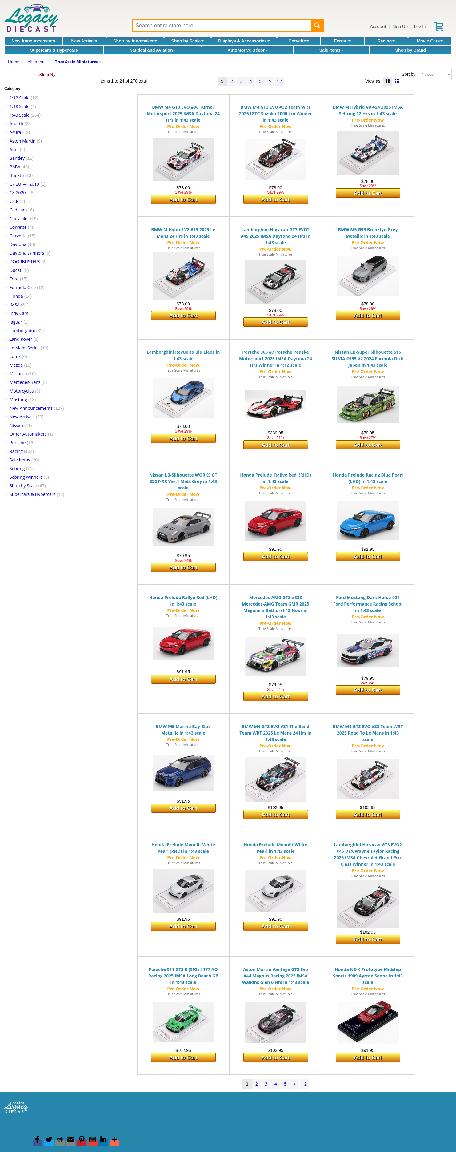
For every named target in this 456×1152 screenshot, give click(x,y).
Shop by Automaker (135, 40)
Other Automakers (28, 434)
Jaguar (16, 322)
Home (13, 61)
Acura (15, 132)
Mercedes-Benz (25, 382)
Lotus (15, 356)
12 (279, 81)
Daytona (18, 244)
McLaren (18, 374)
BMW (15, 167)
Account (378, 26)
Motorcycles (22, 391)
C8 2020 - (19, 192)
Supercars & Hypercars (54, 50)
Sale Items (331, 50)
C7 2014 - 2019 (24, 184)
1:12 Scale (20, 98)
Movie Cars (430, 40)
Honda (16, 296)
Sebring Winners (26, 477)
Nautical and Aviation (152, 50)
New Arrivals (84, 40)
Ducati (16, 270)
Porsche (18, 442)
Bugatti (17, 175)
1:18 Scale (20, 106)
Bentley (17, 158)
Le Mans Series (24, 348)
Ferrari (342, 40)
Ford (14, 279)
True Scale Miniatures (76, 61)
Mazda (16, 365)
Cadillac (17, 210)
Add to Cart (183, 200)
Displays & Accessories (244, 40)
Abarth (16, 124)
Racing (386, 40)
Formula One (23, 287)
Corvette (299, 40)
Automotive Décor (247, 50)
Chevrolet (19, 218)
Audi (14, 149)
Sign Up (400, 26)
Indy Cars (19, 313)
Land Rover (21, 339)
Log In (420, 26)
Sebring (17, 468)
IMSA (15, 305)
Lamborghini (22, 330)
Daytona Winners (27, 253)
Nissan (16, 425)
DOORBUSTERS (25, 261)
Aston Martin (22, 141)
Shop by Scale (187, 40)
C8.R (14, 201)
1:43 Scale (20, 115)
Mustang (18, 399)
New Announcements (33, 40)
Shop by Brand (410, 50)
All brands (37, 61)
